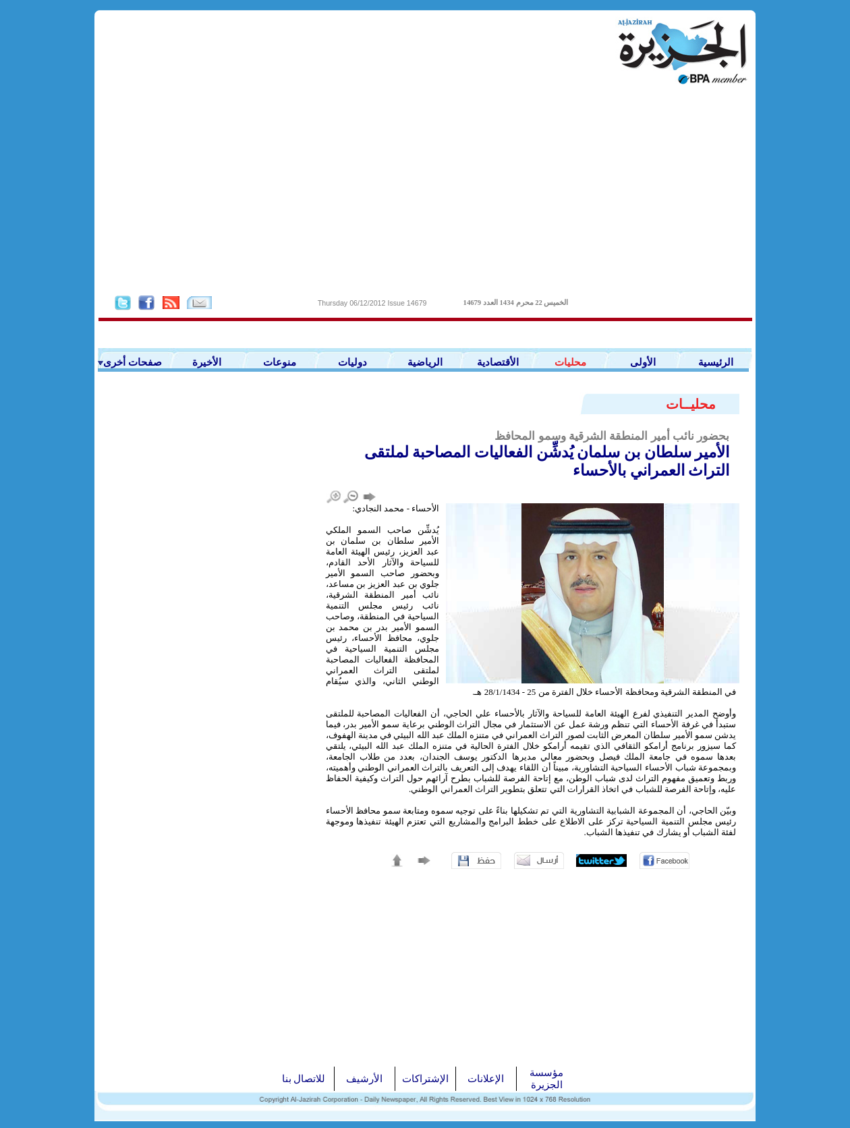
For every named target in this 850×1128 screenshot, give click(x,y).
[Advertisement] (425, 189)
